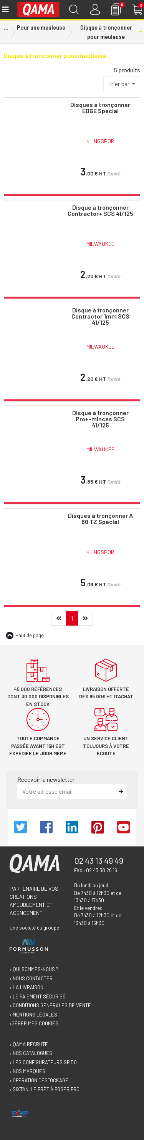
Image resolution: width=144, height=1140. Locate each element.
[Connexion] (95, 9)
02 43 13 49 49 (98, 860)
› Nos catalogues (31, 1053)
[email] (66, 791)
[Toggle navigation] (5, 9)
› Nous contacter (31, 978)
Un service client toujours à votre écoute (106, 745)
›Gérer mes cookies (34, 1023)
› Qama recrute (29, 1044)
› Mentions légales (33, 1014)
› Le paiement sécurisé (38, 996)
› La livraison (26, 987)
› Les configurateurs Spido (43, 1062)
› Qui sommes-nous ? (34, 969)
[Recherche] (74, 9)
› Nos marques (27, 1071)
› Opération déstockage (39, 1080)
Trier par (119, 83)
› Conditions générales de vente (50, 1005)
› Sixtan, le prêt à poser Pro (44, 1089)
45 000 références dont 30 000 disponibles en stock (38, 696)
